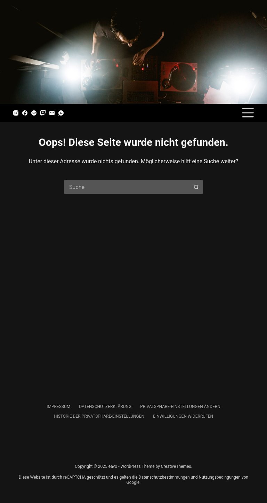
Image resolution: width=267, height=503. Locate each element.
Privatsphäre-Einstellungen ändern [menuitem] (180, 406)
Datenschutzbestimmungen (164, 477)
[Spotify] (34, 113)
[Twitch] (43, 113)
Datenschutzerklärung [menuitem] (105, 406)
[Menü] (248, 113)
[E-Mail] (52, 113)
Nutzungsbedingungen (220, 477)
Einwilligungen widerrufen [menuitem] (183, 416)
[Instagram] (15, 113)
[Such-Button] (196, 187)
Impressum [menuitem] (58, 406)
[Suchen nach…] (126, 187)
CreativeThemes (176, 466)
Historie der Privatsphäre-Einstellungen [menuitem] (99, 416)
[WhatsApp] (61, 113)
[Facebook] (24, 113)
